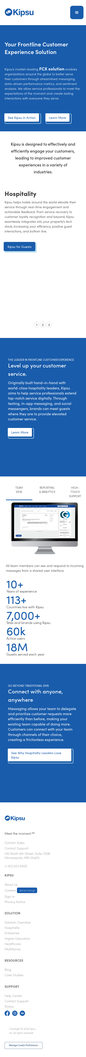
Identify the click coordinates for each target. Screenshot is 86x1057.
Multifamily (13, 949)
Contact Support (16, 848)
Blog (8, 969)
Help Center (13, 996)
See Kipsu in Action (22, 117)
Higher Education (17, 938)
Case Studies (14, 975)
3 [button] (49, 324)
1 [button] (36, 324)
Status (9, 1006)
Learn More (57, 117)
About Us (11, 884)
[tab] (19, 491)
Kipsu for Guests (19, 246)
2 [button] (43, 324)
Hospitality (12, 927)
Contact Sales (15, 842)
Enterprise (12, 933)
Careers (21, 890)
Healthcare (13, 944)
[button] (76, 12)
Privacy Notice (15, 902)
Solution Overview (18, 922)
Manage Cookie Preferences (23, 1045)
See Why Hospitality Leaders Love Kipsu (36, 754)
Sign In (10, 896)
